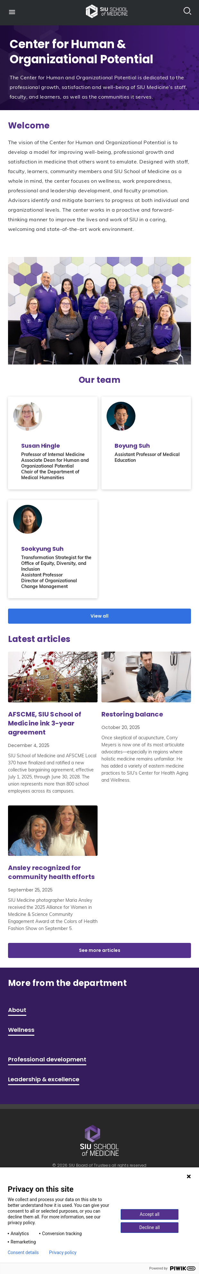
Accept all (150, 1214)
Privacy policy (62, 1252)
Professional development (47, 1059)
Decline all (149, 1227)
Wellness (21, 1030)
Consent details (23, 1252)
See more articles (99, 950)
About (17, 1010)
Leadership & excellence (43, 1079)
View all (99, 616)
